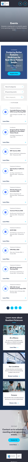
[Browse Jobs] (14, 393)
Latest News (14, 444)
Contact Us (14, 440)
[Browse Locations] (14, 366)
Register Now (14, 73)
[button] (20, 4)
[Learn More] (14, 121)
